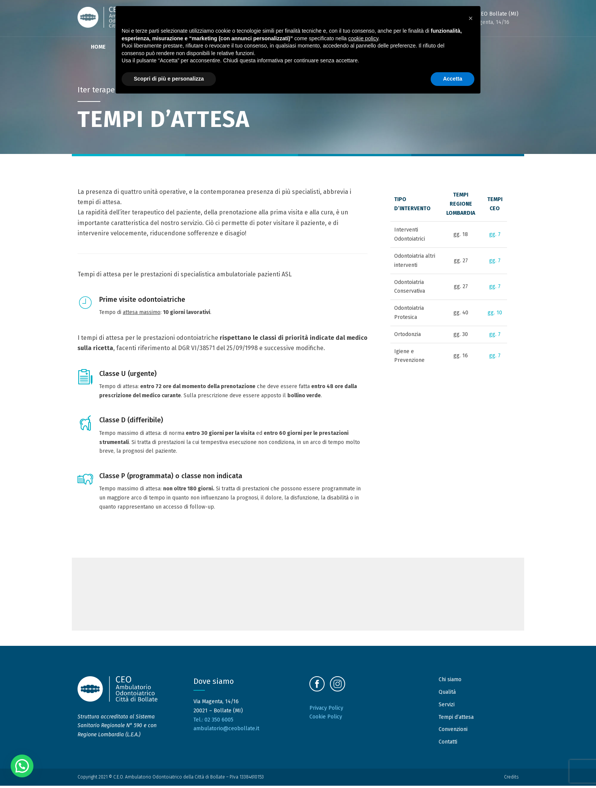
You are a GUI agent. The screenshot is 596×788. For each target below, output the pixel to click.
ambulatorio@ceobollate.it (226, 731)
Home (98, 47)
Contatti (448, 744)
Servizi (447, 707)
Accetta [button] (452, 79)
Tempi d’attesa (456, 719)
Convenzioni (453, 732)
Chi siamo (450, 682)
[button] (22, 766)
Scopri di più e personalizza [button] (169, 79)
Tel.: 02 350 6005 (213, 722)
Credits (511, 779)
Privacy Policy (326, 710)
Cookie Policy (325, 719)
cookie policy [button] (363, 38)
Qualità (447, 694)
